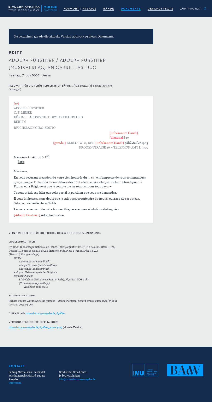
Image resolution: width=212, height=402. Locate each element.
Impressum (15, 382)
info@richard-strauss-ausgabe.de (77, 379)
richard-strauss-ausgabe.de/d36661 (45, 313)
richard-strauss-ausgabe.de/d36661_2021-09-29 (35, 327)
